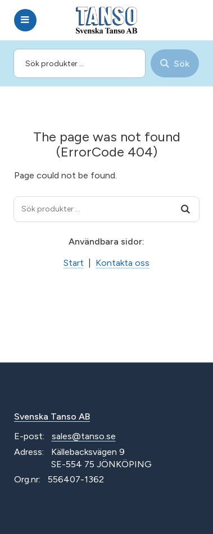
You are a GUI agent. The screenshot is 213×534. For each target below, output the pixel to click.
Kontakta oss (122, 262)
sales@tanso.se (84, 436)
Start (74, 262)
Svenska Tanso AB (52, 416)
